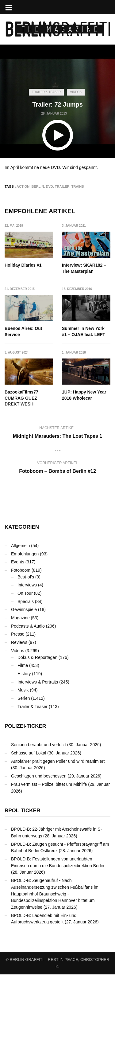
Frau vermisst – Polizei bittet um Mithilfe (49, 847)
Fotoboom (20, 633)
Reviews (19, 705)
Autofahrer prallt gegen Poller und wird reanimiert (58, 824)
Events (17, 625)
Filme (22, 729)
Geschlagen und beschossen (39, 839)
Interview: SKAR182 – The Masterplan (84, 268)
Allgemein (20, 609)
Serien (23, 761)
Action (23, 186)
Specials (25, 664)
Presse (18, 697)
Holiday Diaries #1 (23, 265)
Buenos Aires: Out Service (23, 331)
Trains (77, 186)
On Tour (25, 656)
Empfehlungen (25, 617)
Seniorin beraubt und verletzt (38, 808)
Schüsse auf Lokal (28, 816)
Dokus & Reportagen (37, 720)
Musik (23, 753)
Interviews (27, 648)
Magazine (20, 681)
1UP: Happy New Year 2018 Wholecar (27, 464)
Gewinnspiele (24, 673)
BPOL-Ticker (22, 874)
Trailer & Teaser (46, 92)
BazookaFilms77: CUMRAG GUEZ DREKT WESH (79, 398)
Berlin (37, 186)
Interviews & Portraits (37, 745)
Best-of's (25, 640)
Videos (76, 92)
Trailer (62, 186)
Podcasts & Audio (28, 689)
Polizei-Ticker (25, 790)
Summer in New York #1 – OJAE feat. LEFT (26, 395)
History (24, 737)
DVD (49, 186)
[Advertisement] (57, 45)
